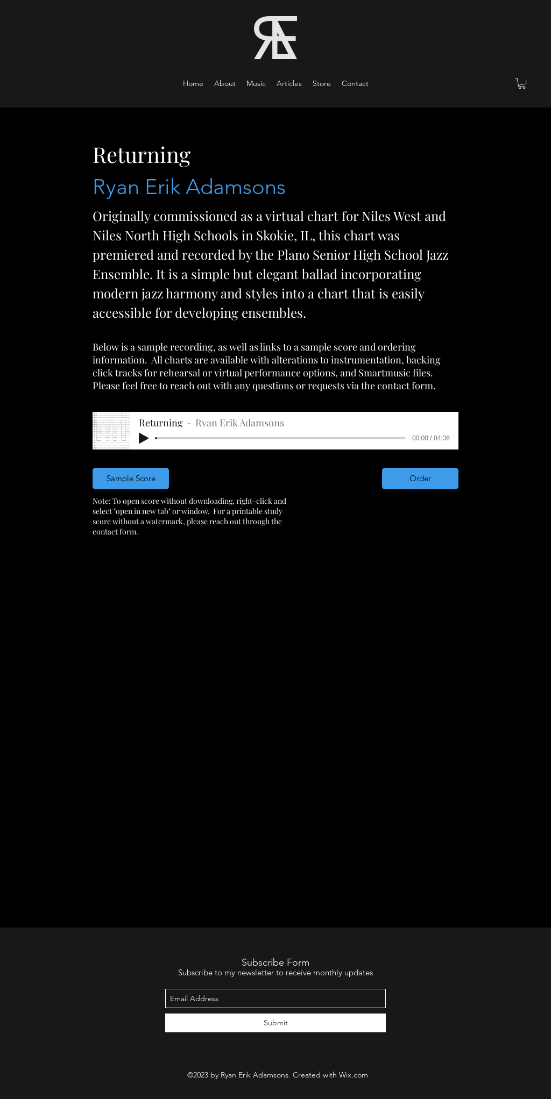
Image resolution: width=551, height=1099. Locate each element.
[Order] (420, 478)
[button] (256, 83)
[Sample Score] (131, 478)
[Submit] (275, 1023)
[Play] (144, 438)
